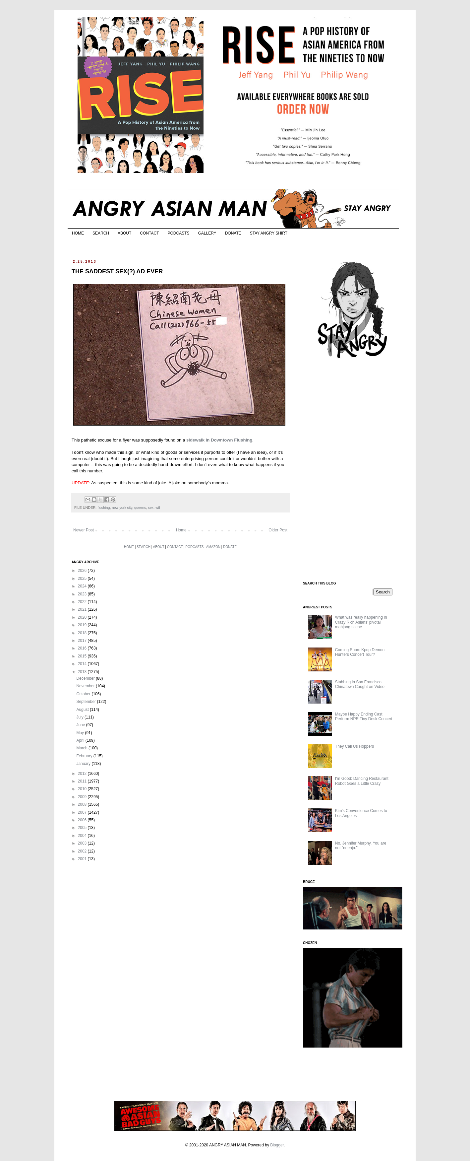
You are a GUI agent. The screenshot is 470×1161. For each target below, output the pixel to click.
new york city (122, 508)
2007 (83, 812)
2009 (83, 796)
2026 (83, 570)
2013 (83, 671)
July (80, 717)
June (81, 724)
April (80, 740)
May (80, 732)
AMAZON (213, 547)
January (83, 763)
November (86, 686)
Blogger (277, 1145)
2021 (83, 609)
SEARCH (100, 233)
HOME (78, 233)
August (83, 709)
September (86, 701)
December (86, 678)
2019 (83, 625)
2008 (83, 804)
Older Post (277, 530)
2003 (83, 843)
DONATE (233, 233)
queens (140, 508)
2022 (83, 601)
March (82, 748)
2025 (83, 578)
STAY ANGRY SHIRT (268, 233)
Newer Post (83, 530)
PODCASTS (178, 233)
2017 (83, 640)
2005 (83, 827)
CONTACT (149, 233)
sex (150, 508)
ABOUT (124, 233)
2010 (83, 788)
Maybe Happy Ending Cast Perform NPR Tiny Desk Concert (363, 716)
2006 (83, 820)
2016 (83, 648)
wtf (157, 508)
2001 (83, 858)
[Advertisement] (352, 470)
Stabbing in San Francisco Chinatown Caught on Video (359, 684)
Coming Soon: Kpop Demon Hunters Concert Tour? (359, 652)
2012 (83, 773)
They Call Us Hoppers (354, 746)
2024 (83, 586)
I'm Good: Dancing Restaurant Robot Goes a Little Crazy (361, 780)
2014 (83, 663)
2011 (83, 781)
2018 (83, 633)
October (83, 694)
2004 (83, 835)
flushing (103, 508)
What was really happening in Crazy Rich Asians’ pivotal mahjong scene (361, 622)
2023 (83, 594)
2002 (83, 851)
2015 (83, 656)
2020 (83, 617)
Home (181, 530)
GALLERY (207, 233)
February (84, 756)
